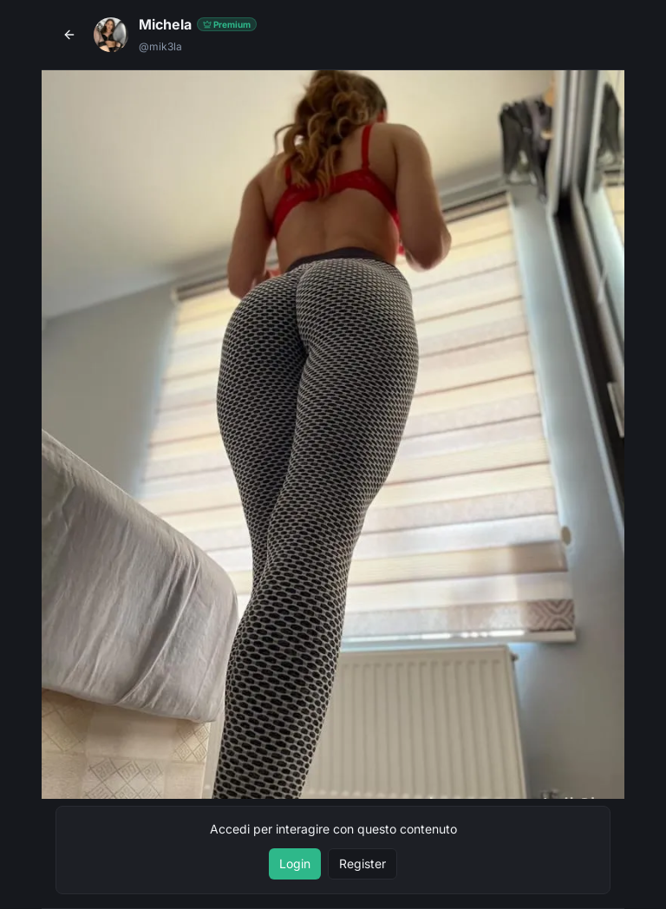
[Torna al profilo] (69, 35)
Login (294, 863)
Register (362, 863)
